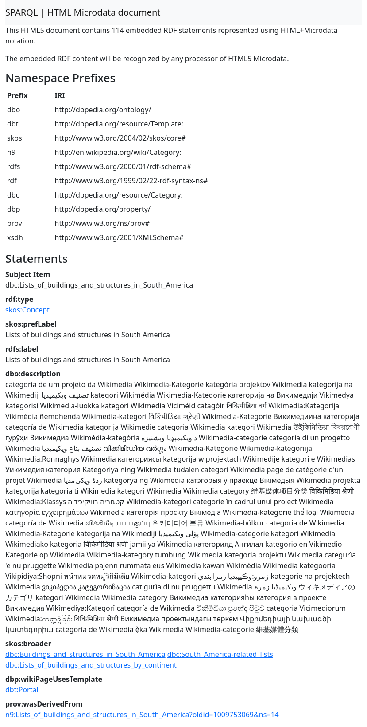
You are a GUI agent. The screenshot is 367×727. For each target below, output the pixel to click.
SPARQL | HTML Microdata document (83, 12)
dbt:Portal (22, 690)
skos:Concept (27, 310)
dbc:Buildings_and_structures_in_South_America (85, 654)
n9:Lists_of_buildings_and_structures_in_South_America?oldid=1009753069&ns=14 (142, 714)
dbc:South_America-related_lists (220, 654)
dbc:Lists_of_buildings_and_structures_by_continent (91, 665)
